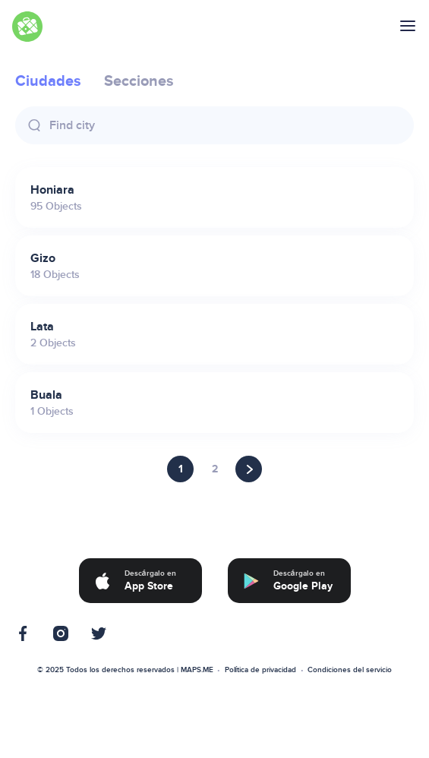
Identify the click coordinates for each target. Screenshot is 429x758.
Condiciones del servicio (350, 669)
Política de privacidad (261, 669)
